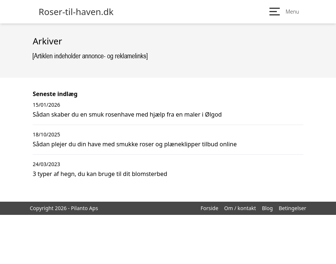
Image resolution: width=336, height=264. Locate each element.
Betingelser (292, 208)
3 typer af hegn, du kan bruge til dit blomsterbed (100, 174)
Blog (267, 208)
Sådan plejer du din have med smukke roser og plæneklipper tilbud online (135, 144)
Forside (209, 208)
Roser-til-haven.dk (76, 12)
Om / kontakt (240, 208)
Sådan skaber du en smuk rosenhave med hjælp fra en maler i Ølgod (127, 114)
